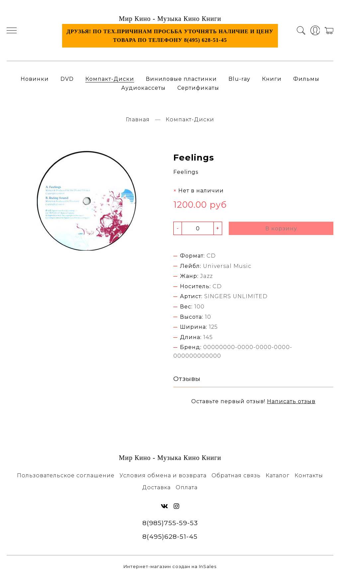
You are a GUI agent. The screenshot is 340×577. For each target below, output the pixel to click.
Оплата (187, 487)
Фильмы (306, 79)
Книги (272, 79)
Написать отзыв (291, 401)
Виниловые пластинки (181, 79)
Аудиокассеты (143, 88)
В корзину (281, 228)
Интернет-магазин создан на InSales (170, 566)
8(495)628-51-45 (170, 536)
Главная (138, 119)
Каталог (278, 475)
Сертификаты (198, 88)
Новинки (35, 79)
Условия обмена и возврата (163, 475)
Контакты (309, 475)
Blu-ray (239, 79)
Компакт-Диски (109, 79)
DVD (67, 79)
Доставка (156, 487)
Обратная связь (236, 475)
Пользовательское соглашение (66, 475)
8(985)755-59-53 (170, 523)
